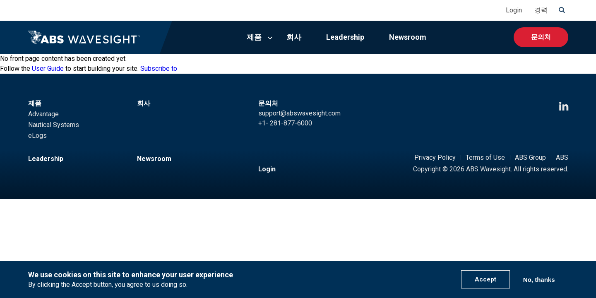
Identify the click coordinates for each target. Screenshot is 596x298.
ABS (562, 157)
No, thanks (539, 279)
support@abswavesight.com (299, 113)
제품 (254, 37)
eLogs (37, 135)
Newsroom (407, 37)
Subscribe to (158, 68)
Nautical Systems (53, 125)
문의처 (541, 37)
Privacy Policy (435, 157)
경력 (541, 10)
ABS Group (530, 157)
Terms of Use (485, 157)
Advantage (43, 114)
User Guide (48, 68)
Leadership (345, 37)
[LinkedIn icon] (563, 107)
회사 (293, 37)
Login (514, 10)
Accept (485, 279)
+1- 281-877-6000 (285, 123)
